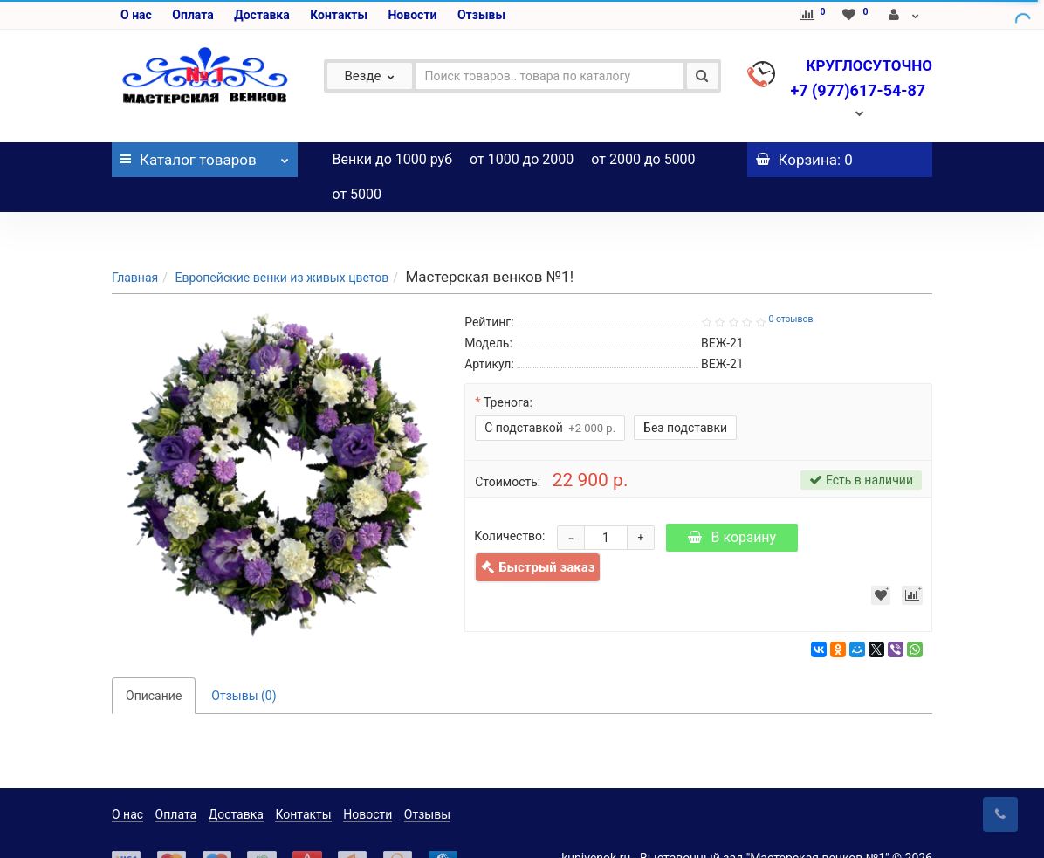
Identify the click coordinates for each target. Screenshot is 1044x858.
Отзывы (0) (243, 661)
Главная (135, 243)
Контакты (338, 15)
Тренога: (508, 367)
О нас (136, 15)
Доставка (261, 15)
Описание (154, 661)
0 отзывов (790, 284)
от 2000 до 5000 (643, 159)
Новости (412, 15)
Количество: (509, 501)
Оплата (192, 15)
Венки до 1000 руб (393, 159)
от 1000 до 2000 (522, 159)
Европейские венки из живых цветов (281, 243)
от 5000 (357, 194)
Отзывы (481, 15)
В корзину (732, 502)
